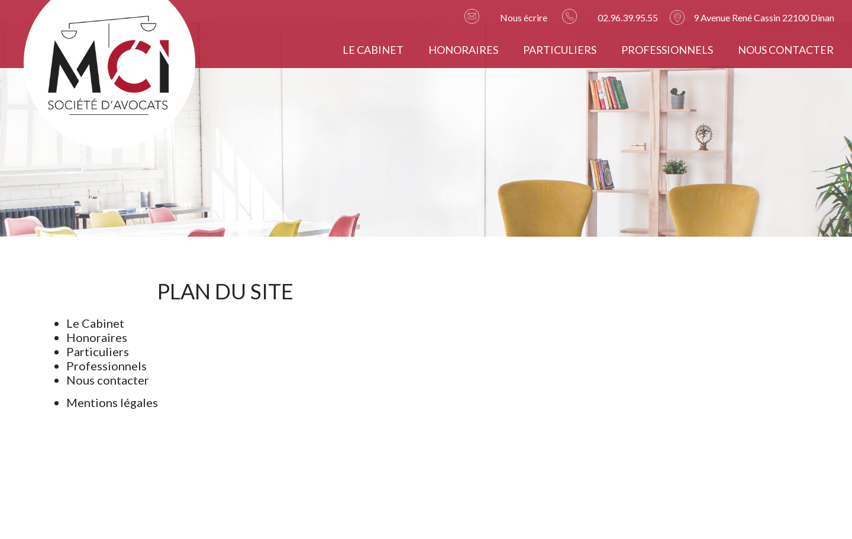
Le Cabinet (373, 49)
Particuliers (559, 49)
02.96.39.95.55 (628, 17)
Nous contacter (786, 49)
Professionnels (667, 49)
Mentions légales (112, 402)
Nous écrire (523, 17)
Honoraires (463, 49)
